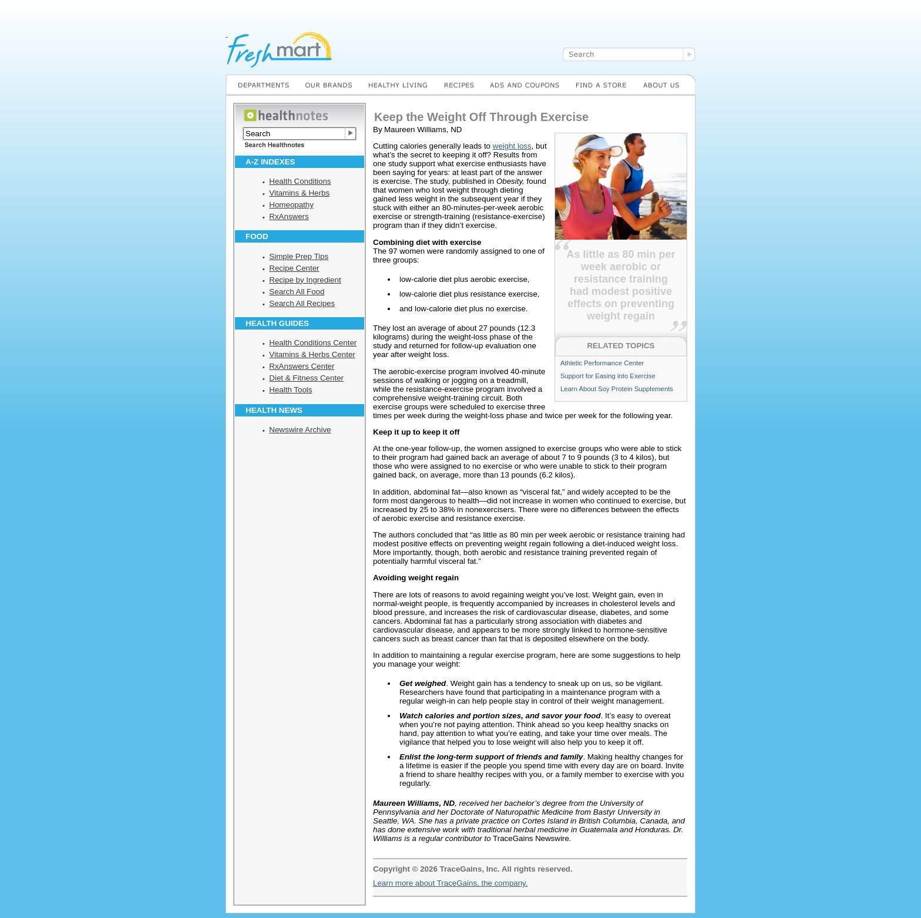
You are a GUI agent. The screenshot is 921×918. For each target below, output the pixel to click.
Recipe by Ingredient (305, 279)
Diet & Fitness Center (306, 378)
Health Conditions (300, 181)
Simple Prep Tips (298, 256)
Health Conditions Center (313, 342)
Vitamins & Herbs (299, 193)
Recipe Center (294, 268)
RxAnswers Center (301, 366)
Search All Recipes (302, 303)
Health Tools (290, 389)
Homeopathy (291, 204)
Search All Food (296, 291)
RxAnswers (288, 216)
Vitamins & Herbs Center (312, 354)
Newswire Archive (300, 429)
